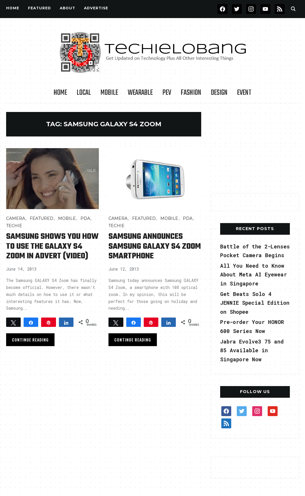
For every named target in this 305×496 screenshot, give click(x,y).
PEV (166, 93)
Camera (15, 218)
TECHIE (14, 225)
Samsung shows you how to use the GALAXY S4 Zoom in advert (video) (52, 246)
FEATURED (39, 8)
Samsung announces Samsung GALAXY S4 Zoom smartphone (154, 246)
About (67, 8)
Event (244, 93)
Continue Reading (30, 339)
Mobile (109, 93)
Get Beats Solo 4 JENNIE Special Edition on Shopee (255, 302)
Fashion (191, 93)
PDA (85, 218)
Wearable (140, 93)
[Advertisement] (255, 148)
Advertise (96, 8)
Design (219, 93)
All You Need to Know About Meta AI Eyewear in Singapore (253, 274)
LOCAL (84, 93)
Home (12, 8)
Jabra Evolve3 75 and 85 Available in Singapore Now (252, 350)
